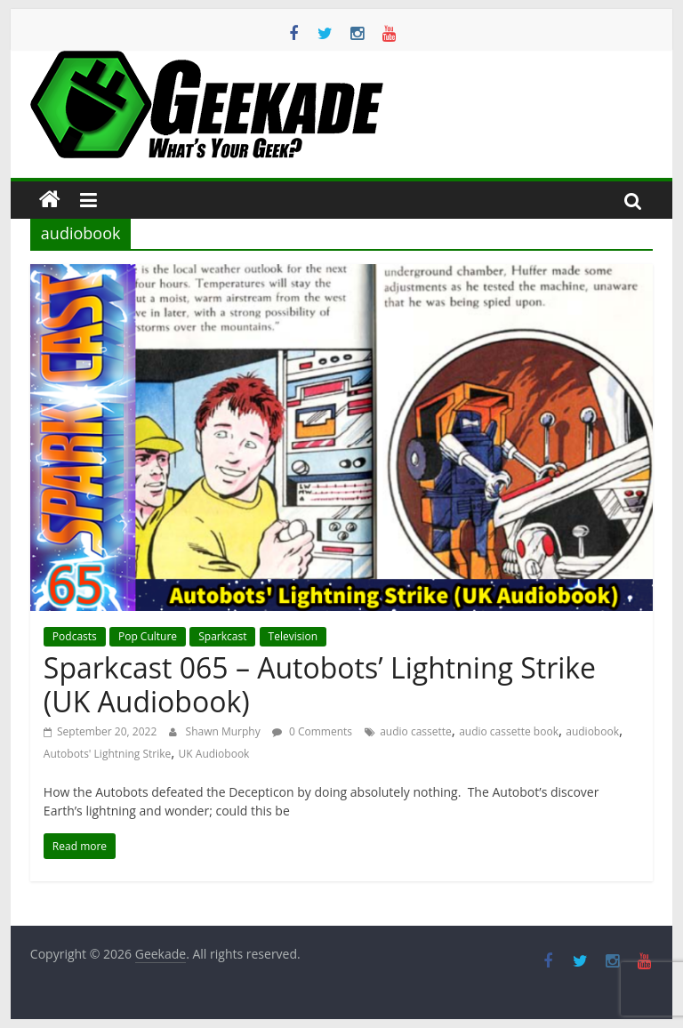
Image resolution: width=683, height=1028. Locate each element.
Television (293, 636)
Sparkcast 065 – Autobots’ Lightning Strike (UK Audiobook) (320, 684)
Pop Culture (147, 636)
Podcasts (74, 636)
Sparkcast (222, 636)
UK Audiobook (214, 753)
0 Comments (312, 731)
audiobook (592, 731)
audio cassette (416, 731)
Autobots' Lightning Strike (107, 753)
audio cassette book (508, 731)
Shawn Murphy (224, 731)
